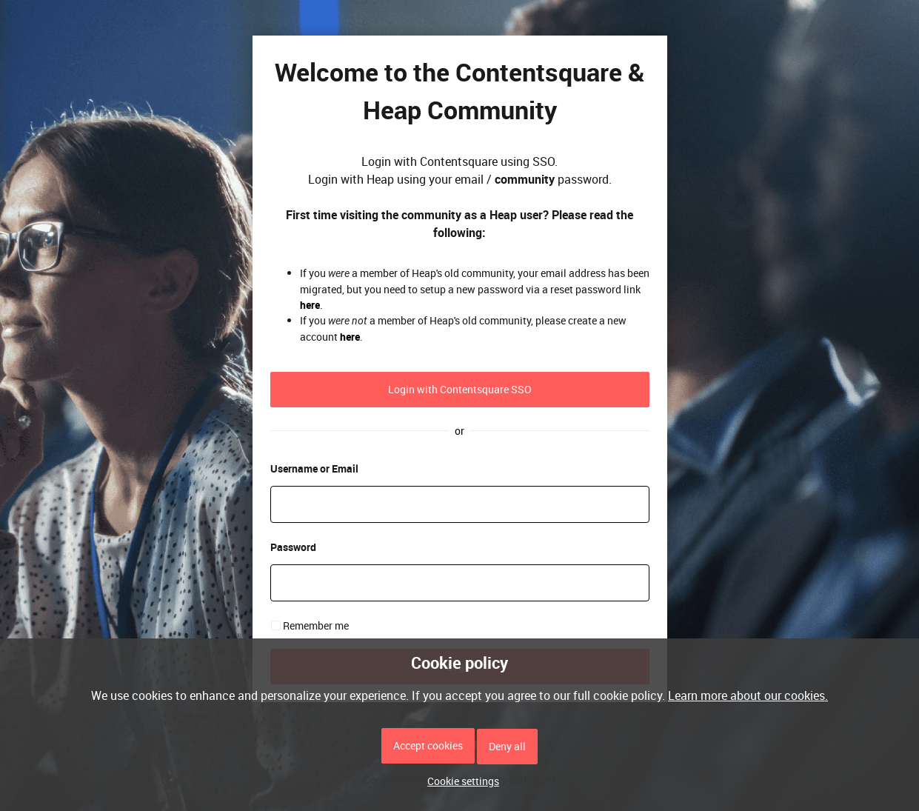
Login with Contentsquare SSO (460, 389)
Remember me (316, 625)
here (310, 305)
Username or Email (314, 468)
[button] (459, 781)
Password (293, 547)
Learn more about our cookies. (748, 695)
